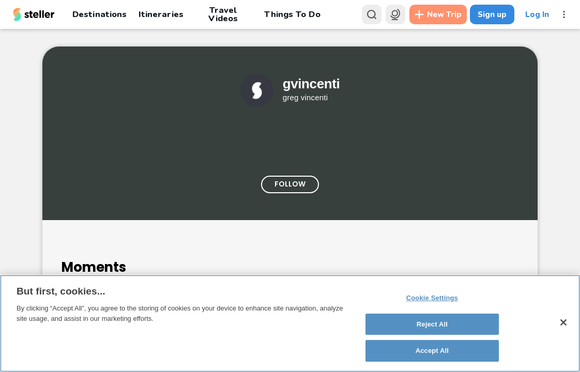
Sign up (492, 14)
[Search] (371, 14)
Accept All (432, 350)
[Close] (563, 322)
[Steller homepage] (33, 14)
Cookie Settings (432, 298)
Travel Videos (223, 14)
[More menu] (564, 14)
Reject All (432, 324)
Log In (537, 14)
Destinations (99, 14)
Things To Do (292, 14)
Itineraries (161, 14)
